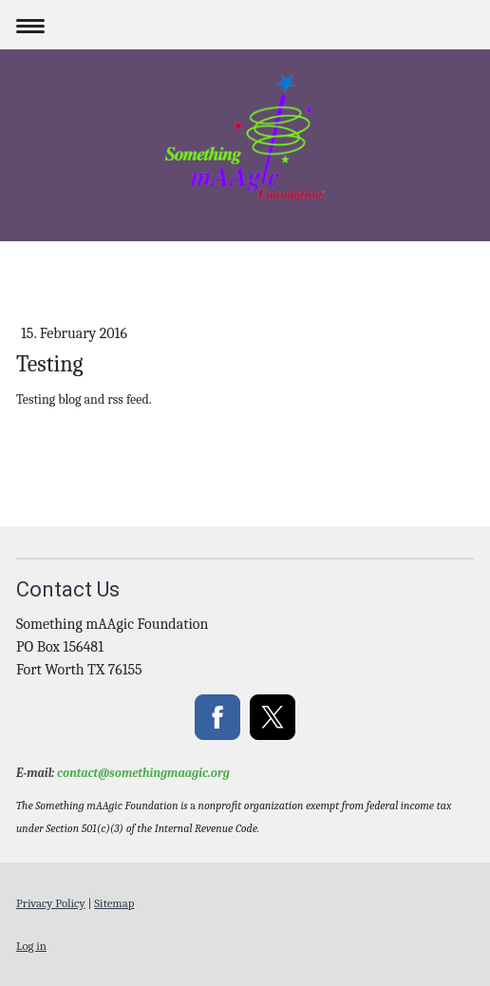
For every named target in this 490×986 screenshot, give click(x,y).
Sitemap (114, 903)
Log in (31, 946)
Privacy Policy (50, 903)
